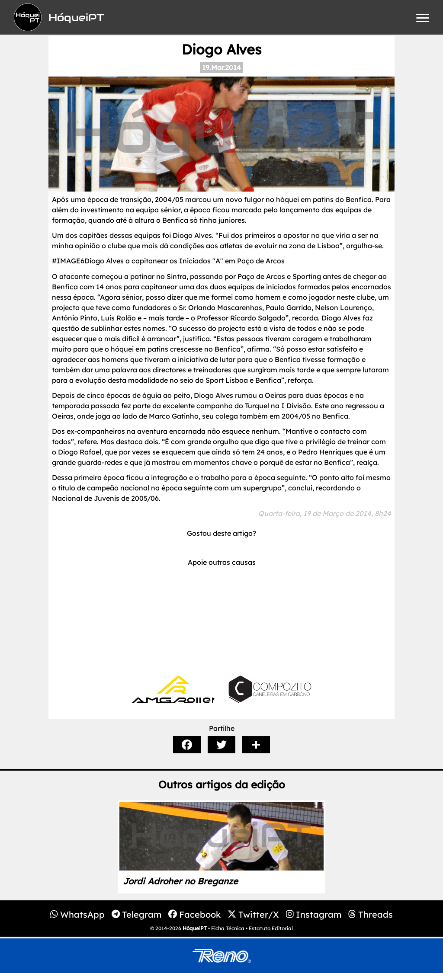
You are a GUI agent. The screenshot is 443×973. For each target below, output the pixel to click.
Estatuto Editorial (271, 928)
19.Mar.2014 (221, 67)
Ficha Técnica (227, 928)
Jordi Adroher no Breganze (180, 881)
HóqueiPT (195, 928)
